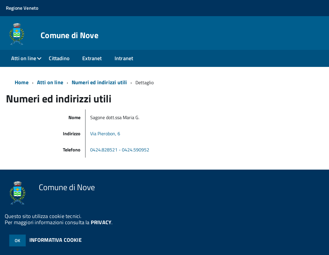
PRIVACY (101, 222)
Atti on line (23, 58)
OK (17, 240)
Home (21, 82)
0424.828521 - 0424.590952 (120, 149)
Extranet (92, 58)
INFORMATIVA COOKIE (55, 240)
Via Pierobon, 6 (105, 133)
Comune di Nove (69, 35)
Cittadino (59, 58)
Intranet (124, 58)
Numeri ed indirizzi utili (99, 82)
